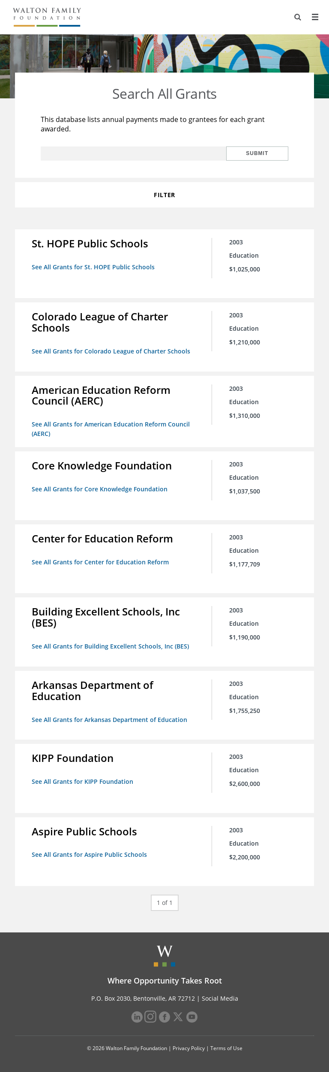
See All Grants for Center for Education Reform (100, 561)
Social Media (220, 997)
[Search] (297, 17)
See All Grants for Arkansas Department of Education (110, 718)
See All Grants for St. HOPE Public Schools (93, 267)
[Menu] (314, 17)
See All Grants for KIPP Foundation (83, 780)
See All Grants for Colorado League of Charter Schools (111, 351)
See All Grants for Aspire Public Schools (89, 853)
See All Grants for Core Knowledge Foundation (100, 488)
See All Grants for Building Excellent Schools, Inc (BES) (110, 645)
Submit (260, 153)
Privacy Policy (189, 1047)
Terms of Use (226, 1047)
